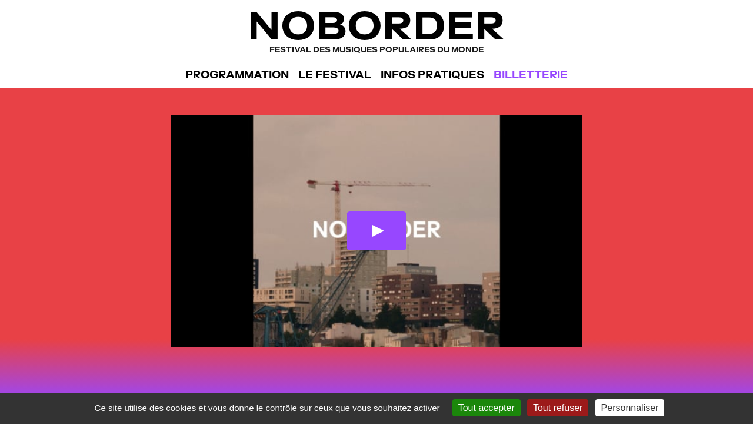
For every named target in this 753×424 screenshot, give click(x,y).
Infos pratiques (432, 74)
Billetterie (531, 74)
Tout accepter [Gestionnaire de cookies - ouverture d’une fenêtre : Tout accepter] (486, 408)
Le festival (334, 74)
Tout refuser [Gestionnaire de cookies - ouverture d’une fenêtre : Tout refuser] (557, 408)
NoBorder (376, 29)
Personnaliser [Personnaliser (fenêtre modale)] (630, 408)
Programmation (237, 74)
